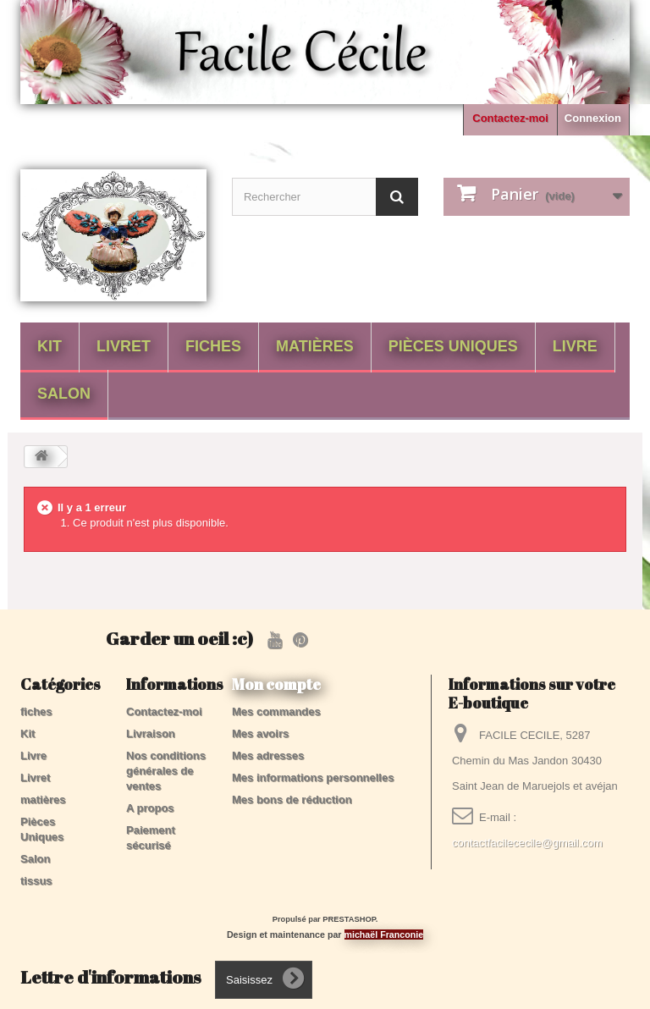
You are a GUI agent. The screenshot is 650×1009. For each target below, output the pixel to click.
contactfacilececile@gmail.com (527, 842)
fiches (213, 346)
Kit (49, 346)
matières (315, 346)
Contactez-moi (510, 118)
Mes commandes (276, 711)
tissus (36, 880)
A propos (150, 808)
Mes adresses (268, 755)
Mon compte (276, 684)
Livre (575, 346)
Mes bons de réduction (292, 799)
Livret (123, 346)
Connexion (593, 118)
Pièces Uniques (453, 346)
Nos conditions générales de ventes (166, 770)
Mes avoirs (260, 733)
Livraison (150, 733)
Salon (64, 393)
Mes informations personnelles (313, 777)
